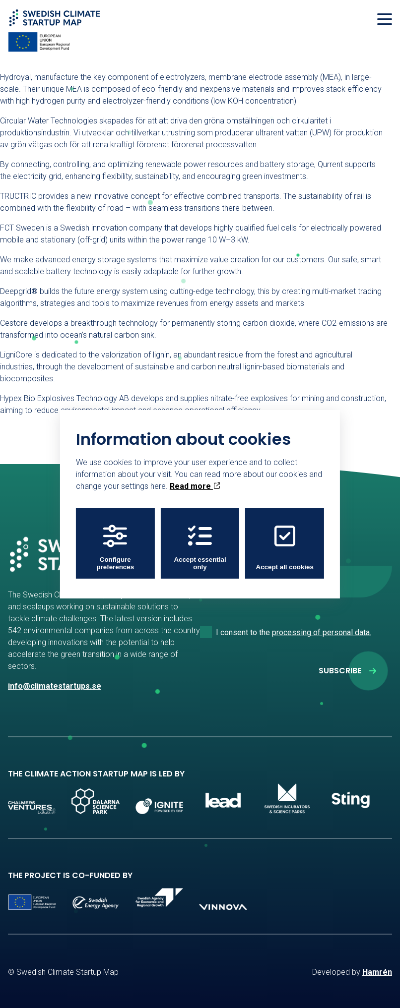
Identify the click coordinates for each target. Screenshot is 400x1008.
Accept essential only (200, 547)
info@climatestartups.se (54, 686)
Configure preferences (115, 547)
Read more (195, 486)
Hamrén (377, 972)
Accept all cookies (285, 547)
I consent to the (293, 632)
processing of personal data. (321, 632)
